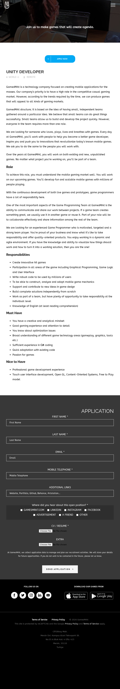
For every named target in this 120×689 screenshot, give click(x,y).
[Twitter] (23, 595)
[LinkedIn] (39, 595)
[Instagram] (31, 595)
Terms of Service (91, 624)
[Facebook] (14, 595)
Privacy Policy (71, 624)
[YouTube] (48, 595)
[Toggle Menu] (113, 5)
